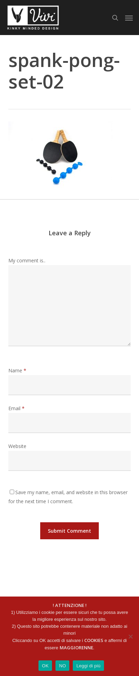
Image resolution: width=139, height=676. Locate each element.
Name (17, 370)
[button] (129, 17)
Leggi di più (88, 665)
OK (45, 665)
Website (17, 446)
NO (62, 665)
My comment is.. (26, 260)
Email (16, 408)
